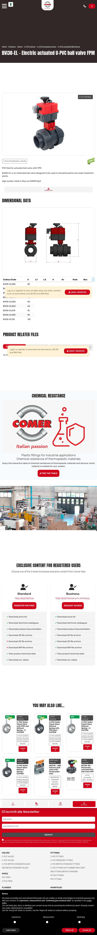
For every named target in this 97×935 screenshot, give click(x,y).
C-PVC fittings (56, 856)
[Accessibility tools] (10, 4)
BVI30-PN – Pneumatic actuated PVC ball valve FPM (87, 769)
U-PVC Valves (29, 47)
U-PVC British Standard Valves (16, 864)
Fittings (54, 853)
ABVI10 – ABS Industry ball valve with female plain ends (55, 770)
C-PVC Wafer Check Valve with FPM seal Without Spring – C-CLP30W (23, 727)
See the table (48, 473)
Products (12, 47)
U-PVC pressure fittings (61, 860)
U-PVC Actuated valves (46, 47)
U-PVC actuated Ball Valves (69, 47)
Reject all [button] (69, 930)
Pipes (5, 873)
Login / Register (77, 292)
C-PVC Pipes (7, 881)
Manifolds (56, 887)
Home (4, 47)
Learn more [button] (11, 930)
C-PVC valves (8, 856)
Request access (73, 605)
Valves (20, 47)
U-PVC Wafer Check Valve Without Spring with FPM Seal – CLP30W (54, 727)
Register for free (24, 605)
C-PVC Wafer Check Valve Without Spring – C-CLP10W (87, 726)
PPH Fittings (56, 879)
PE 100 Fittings (57, 875)
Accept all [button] (87, 930)
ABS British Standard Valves (15, 868)
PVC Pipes (6, 877)
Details (22, 749)
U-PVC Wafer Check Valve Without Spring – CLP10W (22, 770)
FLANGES (6, 887)
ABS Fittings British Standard (64, 872)
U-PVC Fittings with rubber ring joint (67, 868)
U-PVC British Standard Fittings (65, 864)
